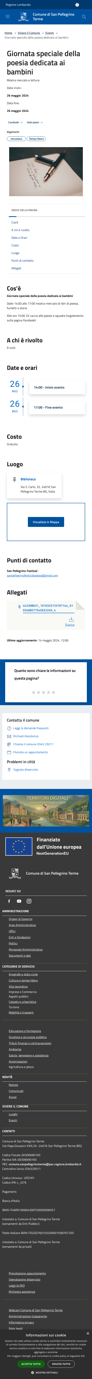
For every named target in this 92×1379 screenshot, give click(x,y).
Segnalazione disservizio (24, 1279)
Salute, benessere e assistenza (28, 1055)
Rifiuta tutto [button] (61, 1364)
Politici (13, 943)
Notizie (13, 1084)
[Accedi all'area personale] (77, 4)
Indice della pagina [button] (24, 210)
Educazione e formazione (25, 1031)
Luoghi (13, 1114)
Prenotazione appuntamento (27, 1273)
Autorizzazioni (18, 1061)
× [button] (87, 1333)
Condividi (16, 122)
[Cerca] (84, 17)
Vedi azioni (35, 122)
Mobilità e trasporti (21, 1012)
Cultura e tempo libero (23, 980)
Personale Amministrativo (26, 949)
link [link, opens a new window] (83, 1356)
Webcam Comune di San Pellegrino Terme (36, 1310)
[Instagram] (29, 901)
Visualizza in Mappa (46, 522)
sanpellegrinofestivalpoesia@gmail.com (32, 575)
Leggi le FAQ (17, 1285)
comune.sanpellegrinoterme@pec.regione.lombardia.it (45, 1164)
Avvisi (13, 1097)
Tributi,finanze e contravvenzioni (30, 1043)
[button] (46, 1372)
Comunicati (16, 1091)
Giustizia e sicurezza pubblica (28, 1037)
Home (8, 33)
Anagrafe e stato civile (23, 974)
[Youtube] (19, 901)
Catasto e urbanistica (22, 1001)
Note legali (16, 1328)
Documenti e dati (20, 955)
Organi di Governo (20, 919)
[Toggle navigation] (7, 16)
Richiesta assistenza (22, 1291)
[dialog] (46, 1354)
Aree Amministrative (22, 925)
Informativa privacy (21, 1322)
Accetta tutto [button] (31, 1364)
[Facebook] (9, 901)
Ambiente (15, 1049)
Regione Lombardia (18, 4)
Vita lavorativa (18, 986)
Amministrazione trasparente (28, 1316)
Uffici (12, 931)
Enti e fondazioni (20, 937)
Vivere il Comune (29, 33)
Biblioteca (28, 479)
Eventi (49, 33)
